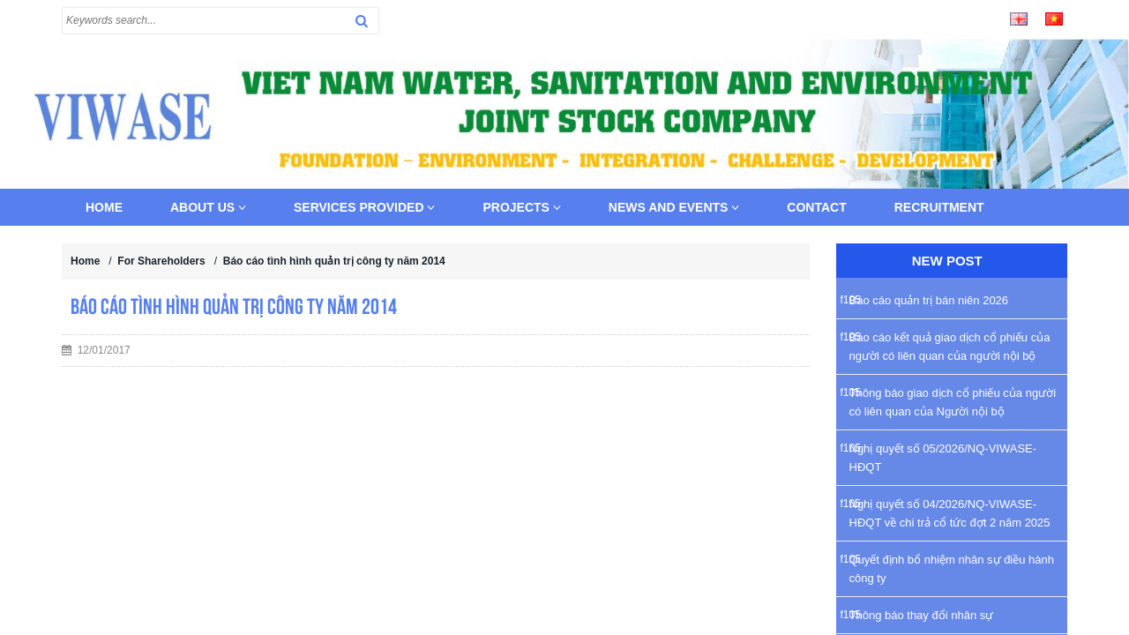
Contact (816, 207)
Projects (521, 207)
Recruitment (939, 207)
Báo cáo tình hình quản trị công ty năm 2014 (334, 261)
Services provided (364, 207)
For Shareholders (161, 261)
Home (104, 207)
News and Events (674, 207)
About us (208, 207)
